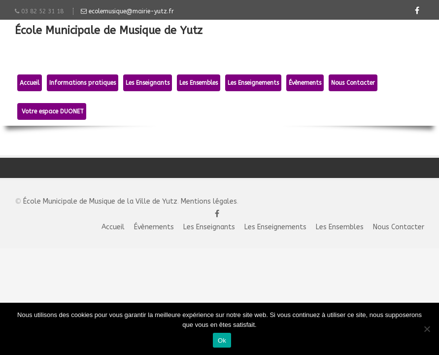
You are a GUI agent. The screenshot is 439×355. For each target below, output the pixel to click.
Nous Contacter (353, 82)
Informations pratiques (82, 82)
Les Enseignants (147, 82)
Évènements (305, 82)
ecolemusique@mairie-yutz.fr (127, 11)
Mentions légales (209, 201)
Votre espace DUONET (52, 111)
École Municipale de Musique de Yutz (109, 31)
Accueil (29, 82)
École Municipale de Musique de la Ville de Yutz (100, 201)
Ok (222, 340)
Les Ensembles (198, 82)
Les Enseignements (253, 82)
